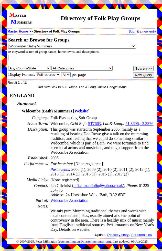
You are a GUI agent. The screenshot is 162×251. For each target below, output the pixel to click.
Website (81, 111)
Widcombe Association (69, 200)
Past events (59, 169)
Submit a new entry (142, 31)
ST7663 (94, 123)
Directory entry (117, 235)
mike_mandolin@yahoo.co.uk (98, 185)
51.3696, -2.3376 (139, 123)
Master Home (17, 31)
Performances (141, 235)
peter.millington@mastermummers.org (84, 241)
